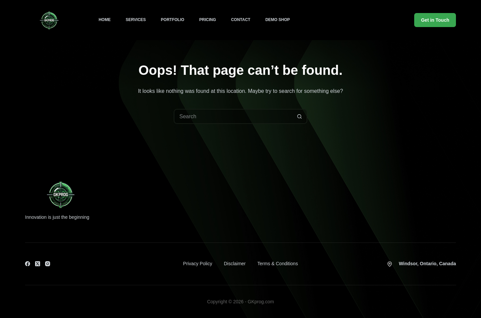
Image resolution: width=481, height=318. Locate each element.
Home (105, 19)
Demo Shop (277, 19)
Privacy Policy (197, 263)
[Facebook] (27, 263)
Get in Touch (435, 20)
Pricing (207, 19)
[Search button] (299, 116)
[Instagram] (47, 263)
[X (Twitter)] (37, 263)
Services (136, 19)
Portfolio (172, 19)
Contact (241, 19)
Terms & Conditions (278, 263)
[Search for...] (233, 116)
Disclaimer (235, 263)
